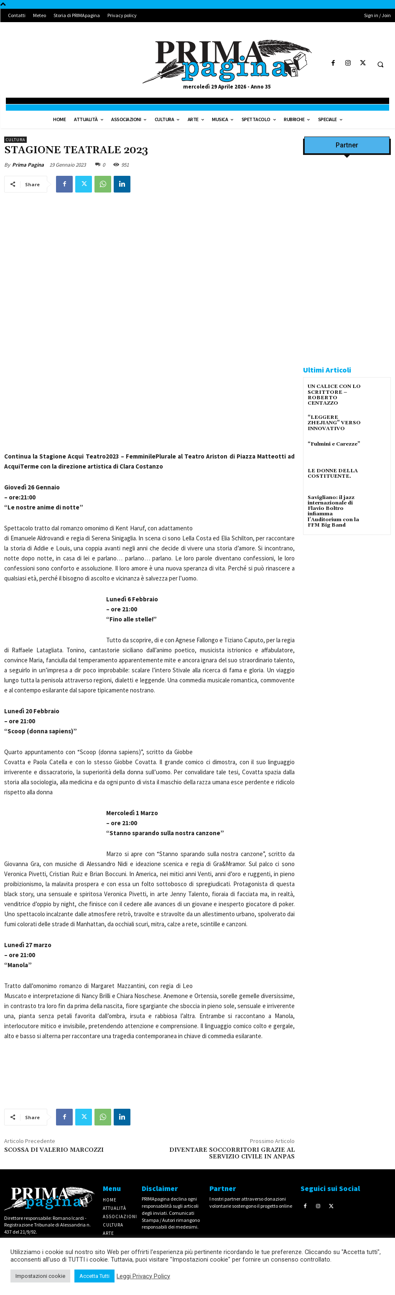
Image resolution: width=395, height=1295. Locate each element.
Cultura (15, 140)
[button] (380, 64)
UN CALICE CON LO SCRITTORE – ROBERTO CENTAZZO (334, 394)
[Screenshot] (347, 231)
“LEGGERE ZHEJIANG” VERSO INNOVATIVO (334, 422)
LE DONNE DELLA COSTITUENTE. (333, 473)
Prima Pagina (28, 164)
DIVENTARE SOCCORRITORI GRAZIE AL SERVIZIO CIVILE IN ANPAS (232, 1153)
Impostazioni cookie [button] (40, 1276)
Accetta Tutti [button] (94, 1276)
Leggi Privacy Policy (143, 1276)
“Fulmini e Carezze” (334, 444)
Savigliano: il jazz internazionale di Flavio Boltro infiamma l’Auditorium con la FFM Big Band (333, 511)
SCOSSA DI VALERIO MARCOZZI (54, 1150)
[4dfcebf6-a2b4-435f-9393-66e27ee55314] (347, 789)
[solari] (347, 598)
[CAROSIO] (347, 339)
